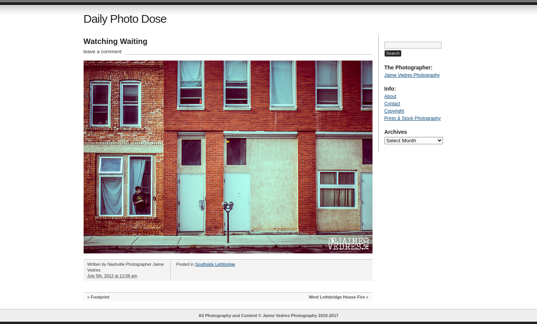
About (390, 96)
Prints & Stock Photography (412, 118)
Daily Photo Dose (125, 18)
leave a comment (103, 51)
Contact (392, 103)
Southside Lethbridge (215, 264)
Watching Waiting (116, 41)
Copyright (394, 111)
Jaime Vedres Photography (412, 75)
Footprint (100, 297)
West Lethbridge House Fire (337, 297)
